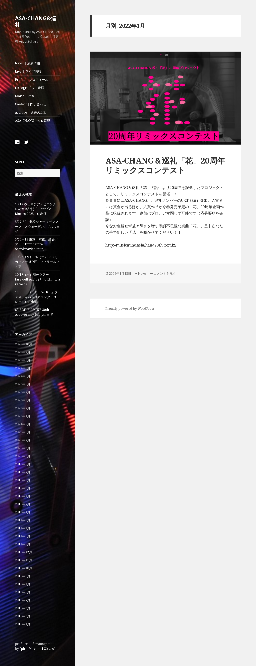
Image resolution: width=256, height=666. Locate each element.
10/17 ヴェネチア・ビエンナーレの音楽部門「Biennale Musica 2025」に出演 (37, 209)
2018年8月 (22, 488)
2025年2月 (22, 360)
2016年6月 (22, 592)
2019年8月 (22, 464)
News (142, 273)
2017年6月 (22, 536)
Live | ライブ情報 (28, 71)
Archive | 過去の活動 (31, 112)
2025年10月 (23, 344)
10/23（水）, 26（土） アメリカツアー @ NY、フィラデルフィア (37, 262)
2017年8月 (22, 520)
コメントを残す (164, 273)
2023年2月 (22, 400)
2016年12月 (23, 552)
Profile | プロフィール (31, 79)
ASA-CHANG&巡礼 (35, 21)
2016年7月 (22, 584)
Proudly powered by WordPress (129, 308)
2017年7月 (22, 528)
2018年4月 (22, 504)
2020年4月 (22, 440)
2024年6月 (22, 376)
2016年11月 (23, 560)
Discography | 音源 (29, 88)
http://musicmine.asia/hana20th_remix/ (140, 245)
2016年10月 (23, 568)
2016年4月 (22, 600)
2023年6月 (22, 384)
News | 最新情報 (27, 63)
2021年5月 (22, 424)
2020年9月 (22, 432)
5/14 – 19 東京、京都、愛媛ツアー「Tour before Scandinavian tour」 (36, 244)
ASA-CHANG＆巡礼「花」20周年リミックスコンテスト (165, 165)
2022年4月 (22, 408)
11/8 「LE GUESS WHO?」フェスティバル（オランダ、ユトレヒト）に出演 (37, 297)
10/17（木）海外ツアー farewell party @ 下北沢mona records (37, 279)
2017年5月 (22, 544)
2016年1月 (22, 624)
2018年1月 (22, 512)
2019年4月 (22, 472)
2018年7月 (22, 496)
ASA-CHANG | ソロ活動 (32, 120)
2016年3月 (22, 608)
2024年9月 (22, 368)
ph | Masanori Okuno (37, 648)
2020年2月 (22, 456)
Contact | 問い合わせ (30, 104)
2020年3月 (22, 448)
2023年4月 (22, 392)
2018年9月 (22, 480)
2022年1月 (22, 416)
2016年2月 (22, 616)
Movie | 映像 (24, 96)
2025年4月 (22, 352)
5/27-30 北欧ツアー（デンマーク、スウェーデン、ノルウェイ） (37, 227)
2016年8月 (22, 576)
